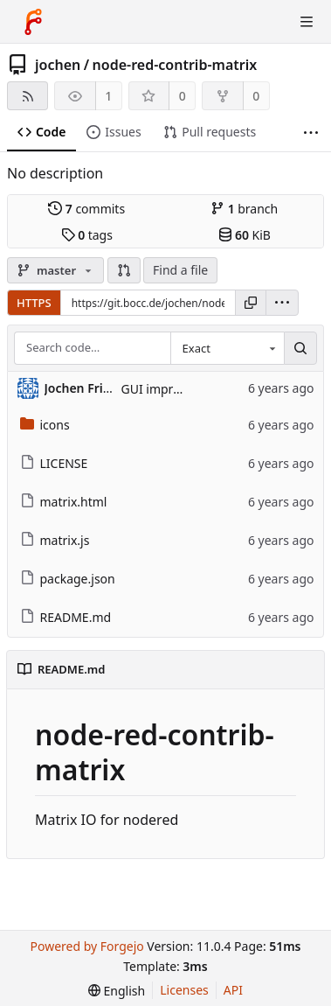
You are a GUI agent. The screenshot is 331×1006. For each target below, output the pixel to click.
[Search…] (300, 348)
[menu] (282, 303)
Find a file (180, 270)
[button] (124, 270)
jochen (57, 64)
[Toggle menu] (306, 22)
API (233, 990)
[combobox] (227, 348)
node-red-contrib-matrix (175, 64)
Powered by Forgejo (86, 946)
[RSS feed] (27, 95)
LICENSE (54, 463)
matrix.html (63, 501)
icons (45, 424)
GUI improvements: (177, 389)
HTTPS (34, 303)
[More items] (311, 132)
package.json (67, 578)
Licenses (184, 990)
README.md (66, 617)
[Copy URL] (250, 303)
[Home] (33, 22)
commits (86, 208)
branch (244, 208)
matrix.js (55, 540)
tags (87, 235)
